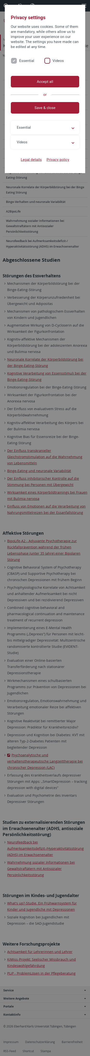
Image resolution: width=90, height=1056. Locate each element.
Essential (26, 61)
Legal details (31, 160)
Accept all (45, 81)
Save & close (45, 108)
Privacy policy (58, 160)
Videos (58, 61)
